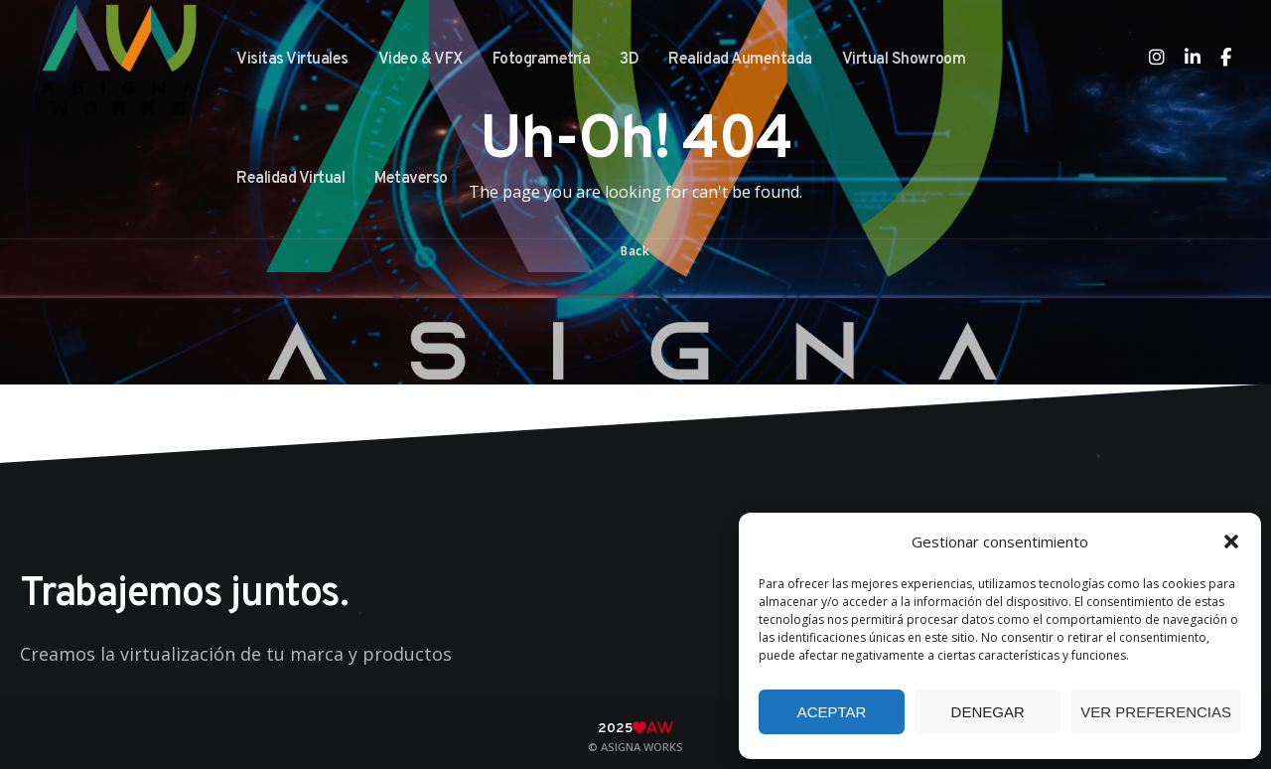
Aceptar (832, 711)
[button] (1231, 541)
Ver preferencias (1155, 711)
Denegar (988, 711)
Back (635, 250)
